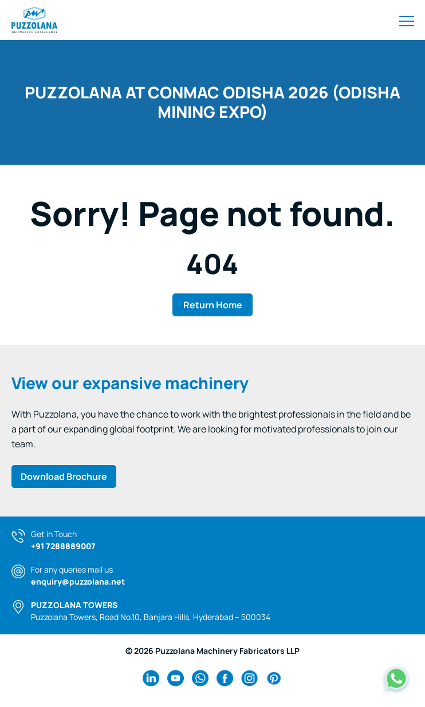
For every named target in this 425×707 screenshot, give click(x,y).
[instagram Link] (249, 678)
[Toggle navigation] (406, 20)
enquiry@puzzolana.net (78, 581)
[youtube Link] (175, 678)
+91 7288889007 (63, 546)
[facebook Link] (225, 678)
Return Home (212, 305)
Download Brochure (64, 476)
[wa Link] (200, 678)
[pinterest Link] (274, 678)
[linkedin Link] (151, 678)
